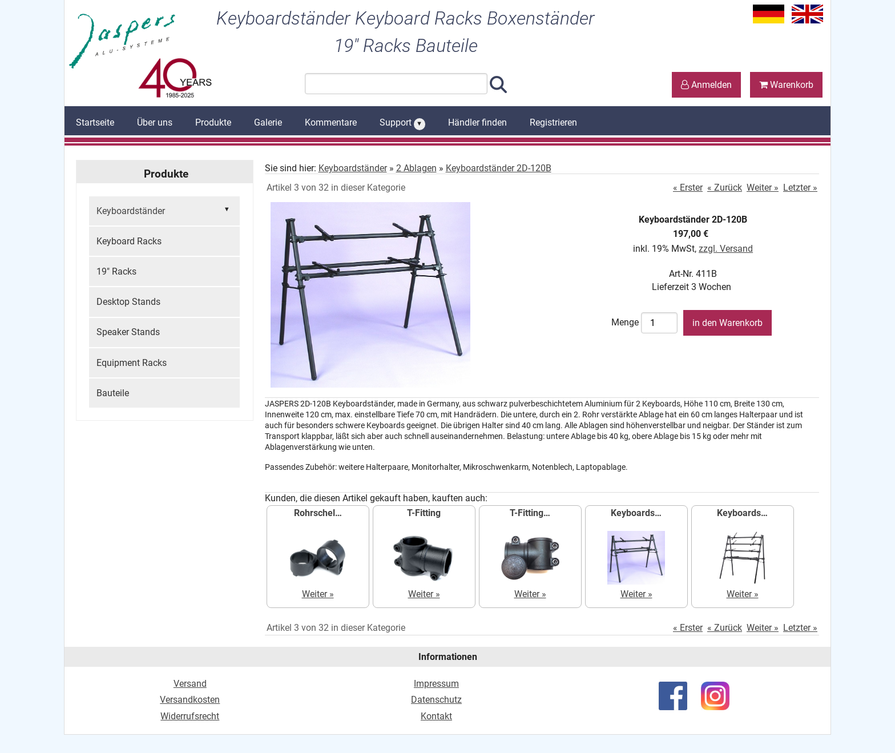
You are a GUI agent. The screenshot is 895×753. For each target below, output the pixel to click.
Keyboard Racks (129, 241)
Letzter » (800, 187)
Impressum (436, 683)
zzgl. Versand (726, 248)
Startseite (95, 122)
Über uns (154, 122)
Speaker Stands (128, 332)
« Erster (688, 187)
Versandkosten (190, 699)
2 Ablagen (416, 168)
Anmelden (706, 84)
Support (402, 123)
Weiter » (763, 187)
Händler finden (477, 122)
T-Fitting (424, 513)
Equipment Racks (131, 362)
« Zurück (724, 187)
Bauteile (112, 393)
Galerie (268, 122)
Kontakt (436, 716)
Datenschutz (436, 699)
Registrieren (553, 122)
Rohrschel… (318, 513)
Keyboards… (636, 513)
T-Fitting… (530, 513)
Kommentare (331, 122)
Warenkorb (786, 84)
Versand (190, 683)
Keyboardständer (164, 210)
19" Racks (116, 271)
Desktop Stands (128, 301)
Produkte (213, 122)
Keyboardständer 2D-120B (498, 168)
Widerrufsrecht (189, 716)
